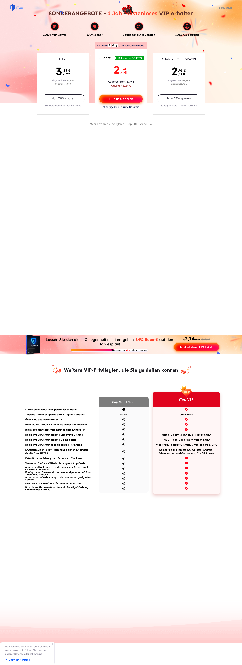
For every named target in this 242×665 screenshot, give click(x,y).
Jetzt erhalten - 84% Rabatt (196, 347)
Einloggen (225, 7)
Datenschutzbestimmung (28, 653)
